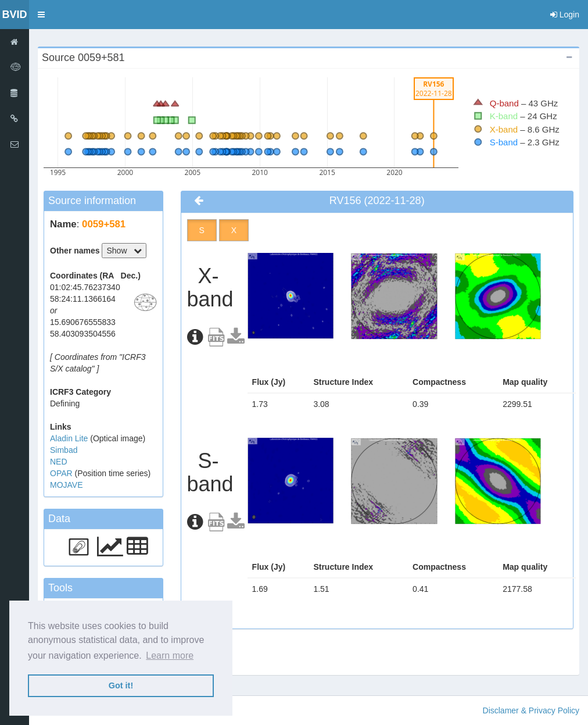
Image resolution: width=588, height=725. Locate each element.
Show (124, 250)
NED (58, 461)
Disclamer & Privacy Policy (531, 710)
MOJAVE (66, 485)
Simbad (63, 450)
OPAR (62, 473)
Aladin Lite (70, 438)
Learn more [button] (169, 655)
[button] (41, 14)
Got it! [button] (121, 685)
